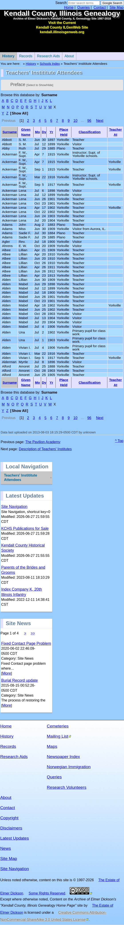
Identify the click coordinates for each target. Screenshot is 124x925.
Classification (90, 132)
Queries (83, 7)
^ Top (119, 441)
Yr (51, 132)
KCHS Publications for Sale (25, 528)
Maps (52, 746)
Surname (9, 132)
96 (89, 121)
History (31, 63)
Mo (37, 132)
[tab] (62, 85)
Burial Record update (19, 680)
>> (33, 633)
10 (75, 121)
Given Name (25, 132)
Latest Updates (14, 838)
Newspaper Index (63, 756)
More (6, 673)
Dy (44, 132)
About (68, 55)
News (5, 848)
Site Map (117, 7)
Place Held (63, 132)
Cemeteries (58, 726)
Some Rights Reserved (47, 893)
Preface (31, 84)
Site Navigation (14, 506)
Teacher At (115, 132)
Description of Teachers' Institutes (45, 449)
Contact (100, 7)
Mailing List (57, 736)
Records (24, 55)
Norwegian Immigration (69, 766)
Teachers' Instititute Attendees (20, 477)
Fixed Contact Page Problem (26, 643)
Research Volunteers (66, 787)
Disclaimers (11, 828)
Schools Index (50, 63)
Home (69, 7)
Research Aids (47, 55)
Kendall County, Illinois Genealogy (62, 13)
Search (61, 3)
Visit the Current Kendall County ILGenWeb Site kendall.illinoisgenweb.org (62, 27)
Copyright (9, 818)
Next (99, 121)
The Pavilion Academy (42, 442)
